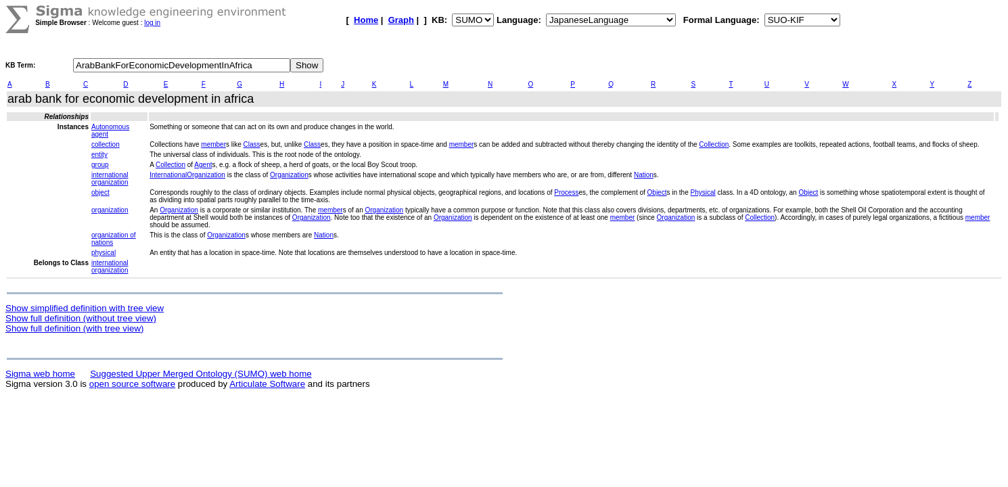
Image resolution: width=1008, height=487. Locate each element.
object (100, 192)
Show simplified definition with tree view (84, 308)
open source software (132, 384)
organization (109, 210)
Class (252, 144)
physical (103, 252)
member (213, 144)
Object (657, 192)
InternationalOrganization (187, 175)
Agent (203, 164)
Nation (644, 175)
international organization (109, 178)
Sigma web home (40, 374)
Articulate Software (267, 384)
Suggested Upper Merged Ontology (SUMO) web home (200, 374)
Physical (703, 192)
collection (105, 144)
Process (566, 192)
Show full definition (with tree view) (74, 328)
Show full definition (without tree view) (80, 318)
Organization (289, 175)
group (100, 164)
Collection (714, 144)
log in (152, 22)
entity (99, 154)
